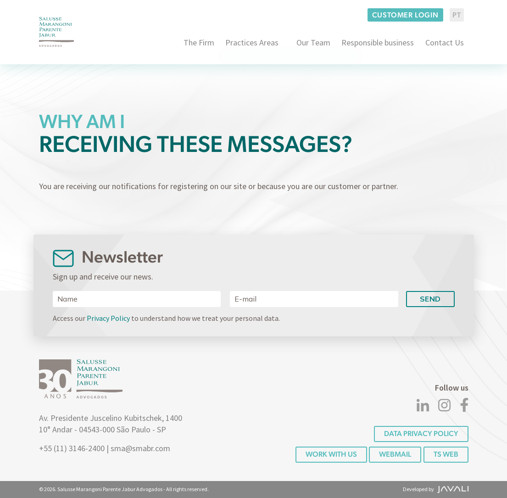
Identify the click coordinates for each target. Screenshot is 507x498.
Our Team (313, 42)
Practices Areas (252, 42)
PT (456, 15)
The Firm (199, 42)
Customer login (405, 15)
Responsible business (377, 42)
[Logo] (56, 32)
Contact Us (444, 42)
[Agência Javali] (451, 489)
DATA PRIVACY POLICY (421, 433)
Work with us (331, 454)
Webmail (395, 454)
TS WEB (446, 454)
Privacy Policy (108, 318)
